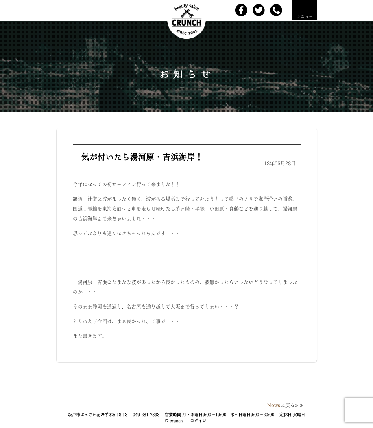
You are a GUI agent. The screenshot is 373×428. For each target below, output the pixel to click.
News (273, 405)
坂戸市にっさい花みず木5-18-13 (97, 415)
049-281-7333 (146, 415)
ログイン (198, 421)
